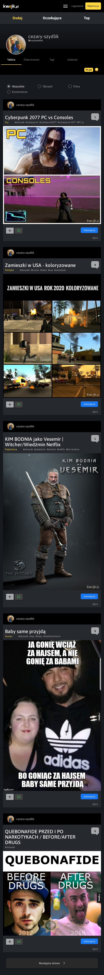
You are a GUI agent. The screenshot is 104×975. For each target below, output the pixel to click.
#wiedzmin (40, 449)
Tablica (11, 59)
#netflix (61, 449)
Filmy (76, 86)
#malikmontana (51, 636)
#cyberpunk (32, 122)
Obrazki (48, 86)
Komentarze (20, 91)
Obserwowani (31, 59)
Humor (8, 636)
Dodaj (17, 18)
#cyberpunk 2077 (67, 122)
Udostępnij (89, 230)
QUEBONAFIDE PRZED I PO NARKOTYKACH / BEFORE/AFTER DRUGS (40, 837)
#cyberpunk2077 (48, 122)
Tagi (52, 59)
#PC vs (80, 122)
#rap (32, 636)
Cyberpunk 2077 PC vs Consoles (39, 117)
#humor (35, 270)
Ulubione (72, 59)
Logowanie (77, 6)
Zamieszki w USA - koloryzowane (40, 265)
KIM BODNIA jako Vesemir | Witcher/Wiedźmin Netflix (34, 441)
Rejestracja (93, 6)
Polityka (9, 270)
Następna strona (52, 963)
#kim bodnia (72, 449)
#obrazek (19, 122)
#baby (39, 636)
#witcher (51, 449)
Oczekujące (52, 18)
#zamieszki (60, 270)
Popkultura (11, 449)
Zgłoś (95, 238)
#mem (43, 270)
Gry (7, 122)
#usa (50, 270)
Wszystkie (18, 86)
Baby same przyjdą (25, 631)
